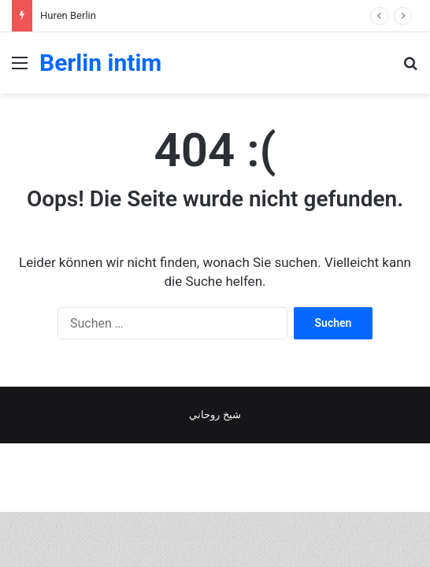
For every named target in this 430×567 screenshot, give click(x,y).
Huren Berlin (68, 15)
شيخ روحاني (214, 415)
